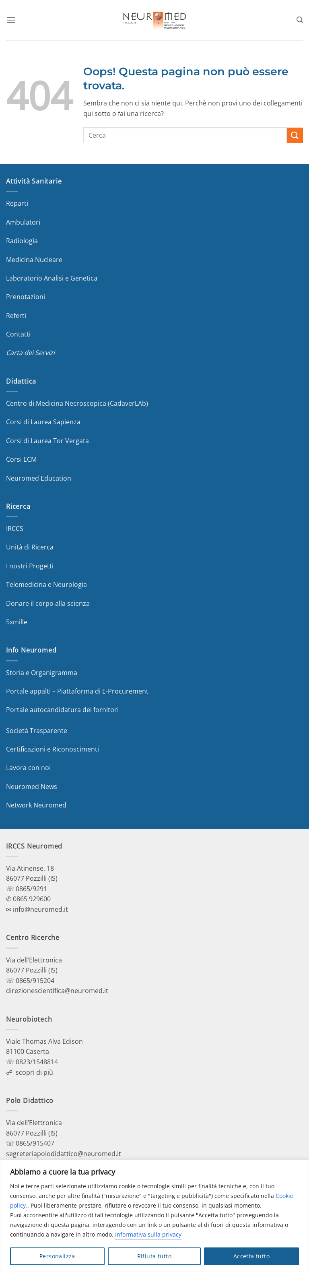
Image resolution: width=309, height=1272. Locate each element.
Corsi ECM (21, 459)
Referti (16, 315)
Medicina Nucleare (34, 259)
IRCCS (14, 528)
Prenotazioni (25, 296)
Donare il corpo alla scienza (48, 603)
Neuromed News (31, 786)
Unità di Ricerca (30, 547)
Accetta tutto (251, 1256)
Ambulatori (23, 222)
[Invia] (295, 135)
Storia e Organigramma (41, 672)
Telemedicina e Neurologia (46, 584)
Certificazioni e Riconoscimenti (52, 749)
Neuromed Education (38, 478)
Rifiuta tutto (154, 1256)
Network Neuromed (36, 805)
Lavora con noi (28, 767)
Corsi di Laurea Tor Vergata (47, 440)
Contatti (18, 334)
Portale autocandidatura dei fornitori (62, 709)
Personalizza (57, 1256)
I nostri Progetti (30, 566)
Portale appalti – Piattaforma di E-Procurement (77, 691)
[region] (154, 1216)
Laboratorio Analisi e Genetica (51, 278)
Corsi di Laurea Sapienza (43, 421)
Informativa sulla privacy (148, 1234)
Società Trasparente (36, 730)
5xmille (16, 621)
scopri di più (34, 1072)
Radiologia (22, 240)
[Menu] (11, 20)
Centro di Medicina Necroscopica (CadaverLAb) (77, 403)
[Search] (300, 20)
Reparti (17, 203)
